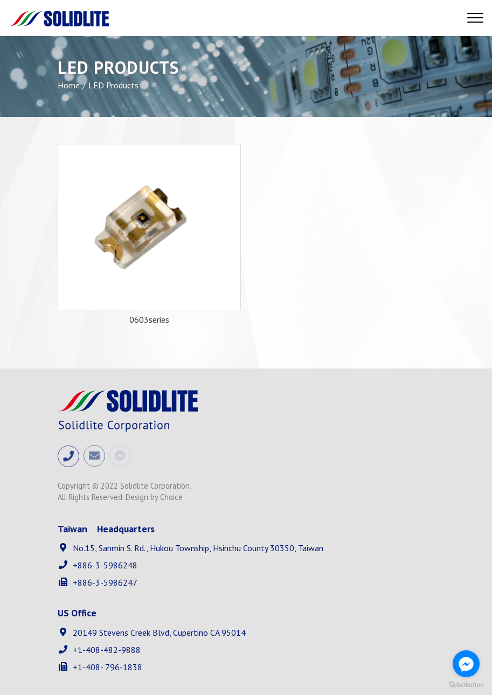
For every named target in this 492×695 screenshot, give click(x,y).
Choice (171, 497)
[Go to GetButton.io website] (466, 684)
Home (69, 85)
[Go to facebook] (466, 663)
